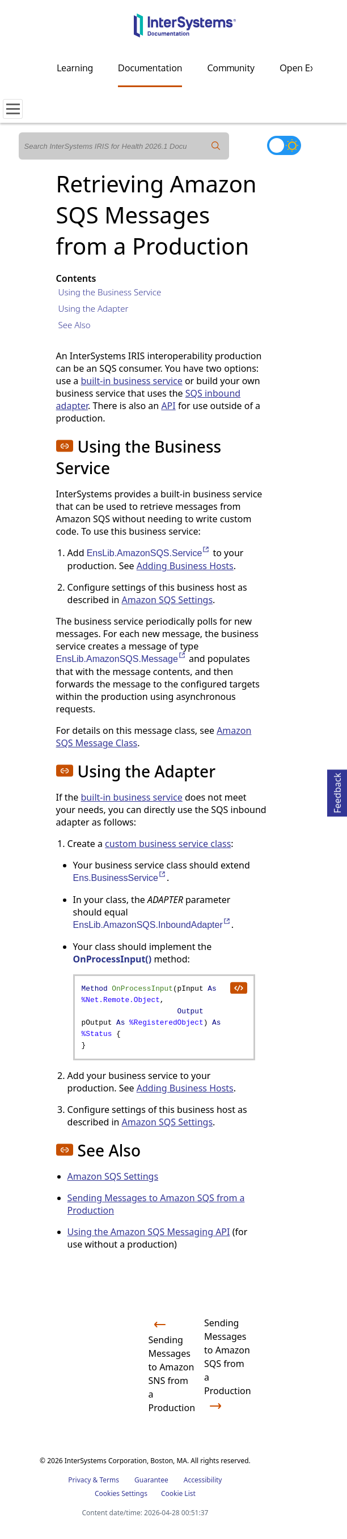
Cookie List (178, 1493)
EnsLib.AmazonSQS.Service (149, 553)
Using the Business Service (110, 292)
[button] (64, 445)
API (168, 405)
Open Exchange (312, 68)
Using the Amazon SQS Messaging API (148, 1232)
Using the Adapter (93, 308)
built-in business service (131, 381)
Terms (109, 1480)
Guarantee (151, 1480)
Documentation (150, 68)
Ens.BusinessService (120, 878)
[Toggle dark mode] (284, 145)
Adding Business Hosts (185, 566)
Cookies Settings (121, 1494)
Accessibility (203, 1480)
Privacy (79, 1480)
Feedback (337, 791)
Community (231, 68)
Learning (75, 68)
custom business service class (168, 843)
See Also (74, 324)
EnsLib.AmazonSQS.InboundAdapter (152, 925)
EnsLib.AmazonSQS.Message (121, 659)
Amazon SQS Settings (167, 600)
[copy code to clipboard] (238, 987)
